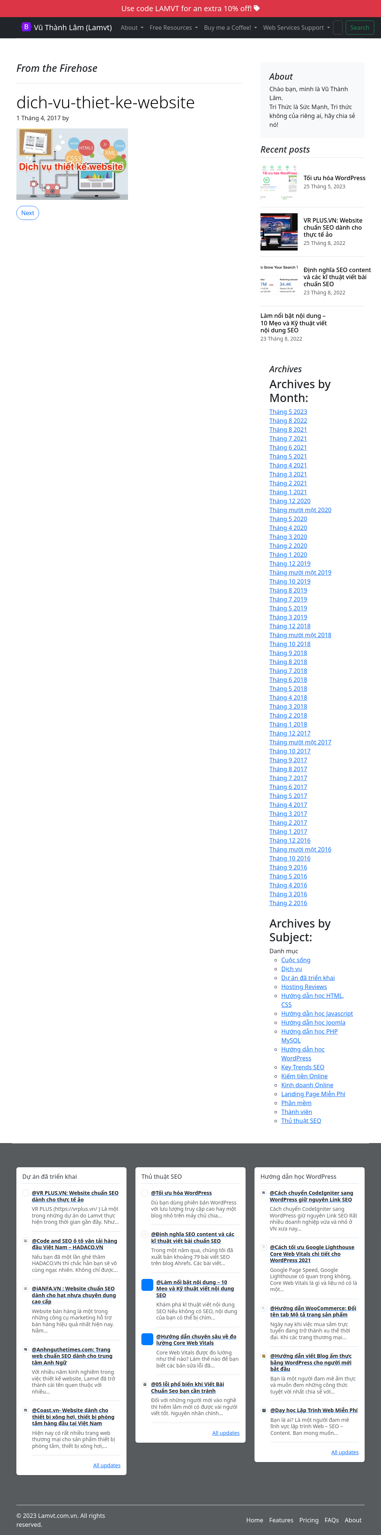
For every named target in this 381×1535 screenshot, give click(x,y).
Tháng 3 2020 (288, 537)
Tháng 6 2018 (288, 680)
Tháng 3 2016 (288, 894)
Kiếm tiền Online (304, 1076)
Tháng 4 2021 (288, 465)
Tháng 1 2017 (288, 831)
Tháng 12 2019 (290, 563)
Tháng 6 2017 (288, 787)
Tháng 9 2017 (288, 760)
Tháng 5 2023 (288, 412)
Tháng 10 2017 (290, 751)
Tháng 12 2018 (290, 626)
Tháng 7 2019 (288, 599)
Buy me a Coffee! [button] (228, 27)
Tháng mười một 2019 (300, 572)
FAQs (332, 1520)
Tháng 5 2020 (288, 519)
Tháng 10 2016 (290, 858)
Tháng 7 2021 (288, 438)
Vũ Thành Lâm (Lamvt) (66, 27)
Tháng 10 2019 (290, 581)
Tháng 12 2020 (290, 501)
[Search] (338, 27)
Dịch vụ (291, 969)
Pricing (309, 1520)
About (353, 1520)
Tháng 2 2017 (288, 822)
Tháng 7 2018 (288, 671)
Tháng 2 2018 (288, 715)
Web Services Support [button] (294, 27)
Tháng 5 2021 (288, 456)
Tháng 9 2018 (288, 653)
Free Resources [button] (171, 27)
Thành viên (296, 1112)
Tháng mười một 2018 (300, 635)
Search (359, 27)
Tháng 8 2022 (288, 421)
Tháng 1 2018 (288, 724)
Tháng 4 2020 (288, 528)
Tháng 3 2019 (288, 617)
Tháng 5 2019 (288, 608)
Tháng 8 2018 (288, 662)
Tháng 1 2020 (288, 555)
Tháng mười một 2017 (300, 742)
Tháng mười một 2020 (300, 510)
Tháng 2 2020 (288, 546)
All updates (107, 1465)
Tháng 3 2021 (288, 474)
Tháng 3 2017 (288, 814)
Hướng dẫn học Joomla (313, 1022)
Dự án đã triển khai (308, 978)
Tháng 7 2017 (288, 778)
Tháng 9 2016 (288, 867)
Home (254, 1520)
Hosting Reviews (304, 987)
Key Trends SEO (302, 1067)
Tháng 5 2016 (288, 876)
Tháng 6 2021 (288, 447)
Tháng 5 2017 (288, 796)
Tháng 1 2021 (288, 492)
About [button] (130, 27)
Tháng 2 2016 (288, 903)
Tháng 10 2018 (290, 644)
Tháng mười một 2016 (300, 849)
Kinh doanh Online (307, 1085)
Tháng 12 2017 (290, 733)
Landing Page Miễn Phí (313, 1094)
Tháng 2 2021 (288, 483)
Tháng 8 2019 (288, 590)
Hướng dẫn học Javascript (317, 1013)
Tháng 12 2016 (290, 840)
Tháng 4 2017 (288, 805)
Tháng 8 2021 (288, 429)
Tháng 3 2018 (288, 706)
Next (27, 213)
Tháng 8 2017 (288, 769)
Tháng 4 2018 (288, 697)
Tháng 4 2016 (288, 885)
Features (281, 1520)
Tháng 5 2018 (288, 688)
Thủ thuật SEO (301, 1121)
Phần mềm (296, 1103)
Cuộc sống (296, 960)
